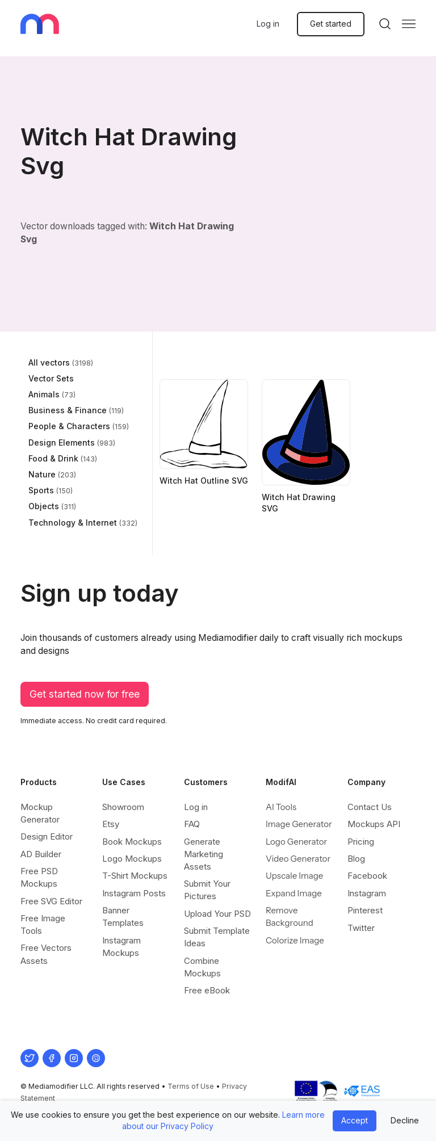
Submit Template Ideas (217, 937)
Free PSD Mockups (39, 877)
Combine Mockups (202, 967)
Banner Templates (123, 916)
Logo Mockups (132, 858)
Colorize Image (295, 940)
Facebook (367, 875)
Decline (405, 1120)
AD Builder (40, 854)
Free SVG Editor (51, 901)
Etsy (110, 824)
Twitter (361, 927)
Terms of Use (190, 1086)
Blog (356, 858)
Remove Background (289, 916)
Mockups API (373, 824)
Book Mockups (132, 841)
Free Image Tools (42, 924)
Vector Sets (51, 378)
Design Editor (46, 836)
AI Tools (281, 807)
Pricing (360, 841)
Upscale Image (294, 875)
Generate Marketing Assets (203, 854)
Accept (354, 1120)
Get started (330, 23)
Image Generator (299, 824)
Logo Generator (296, 841)
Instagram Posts (134, 893)
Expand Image (294, 893)
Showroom (123, 807)
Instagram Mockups (121, 946)
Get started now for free (85, 694)
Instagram (366, 893)
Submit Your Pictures (207, 889)
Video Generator (298, 858)
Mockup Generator (40, 813)
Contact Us (369, 807)
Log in (268, 23)
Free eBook (207, 990)
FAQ (192, 824)
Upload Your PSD (217, 913)
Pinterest (365, 910)
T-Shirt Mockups (134, 875)
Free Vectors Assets (46, 954)
